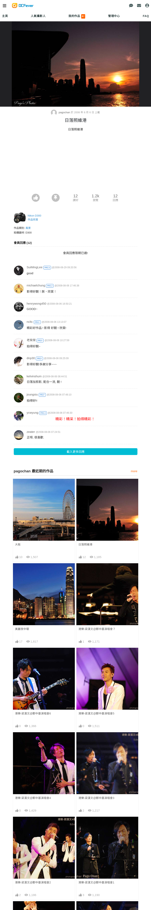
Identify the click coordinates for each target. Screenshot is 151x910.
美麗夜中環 (22, 629)
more (134, 471)
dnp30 (31, 358)
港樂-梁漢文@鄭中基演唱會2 (33, 882)
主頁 (5, 16)
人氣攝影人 (38, 16)
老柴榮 (31, 340)
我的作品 (76, 16)
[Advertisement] (75, 164)
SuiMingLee (34, 267)
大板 (18, 544)
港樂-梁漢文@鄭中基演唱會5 (96, 713)
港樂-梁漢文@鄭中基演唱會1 (96, 882)
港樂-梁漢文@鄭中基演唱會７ (97, 629)
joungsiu (32, 394)
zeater (31, 431)
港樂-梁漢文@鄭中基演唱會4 (33, 798)
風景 (28, 228)
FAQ (146, 16)
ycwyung (32, 412)
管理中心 (114, 16)
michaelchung (36, 285)
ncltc (30, 321)
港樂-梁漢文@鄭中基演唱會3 (96, 798)
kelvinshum (34, 376)
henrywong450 (36, 303)
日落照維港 (85, 544)
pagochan (61, 112)
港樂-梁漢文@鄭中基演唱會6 (33, 713)
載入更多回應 (76, 451)
